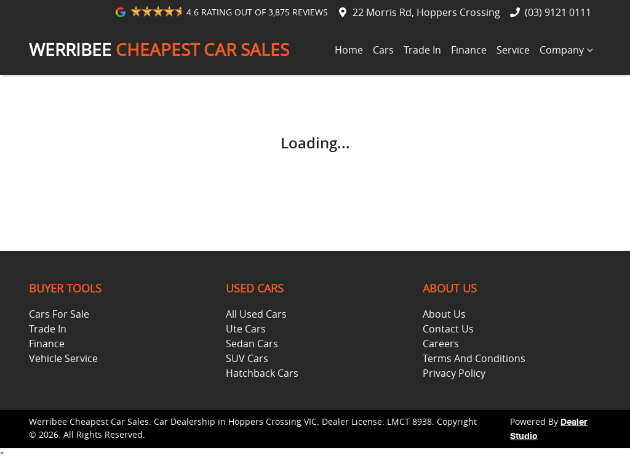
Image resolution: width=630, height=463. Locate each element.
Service (513, 50)
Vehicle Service (63, 358)
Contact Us (448, 329)
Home (349, 50)
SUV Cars (247, 358)
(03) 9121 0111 (558, 12)
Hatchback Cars (262, 373)
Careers (441, 343)
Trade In (422, 50)
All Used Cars (256, 314)
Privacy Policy (454, 373)
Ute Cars (246, 329)
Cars (383, 50)
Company (568, 50)
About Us (444, 314)
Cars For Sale (59, 314)
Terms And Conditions (474, 358)
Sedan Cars (252, 343)
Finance (469, 50)
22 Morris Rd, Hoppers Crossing (426, 12)
